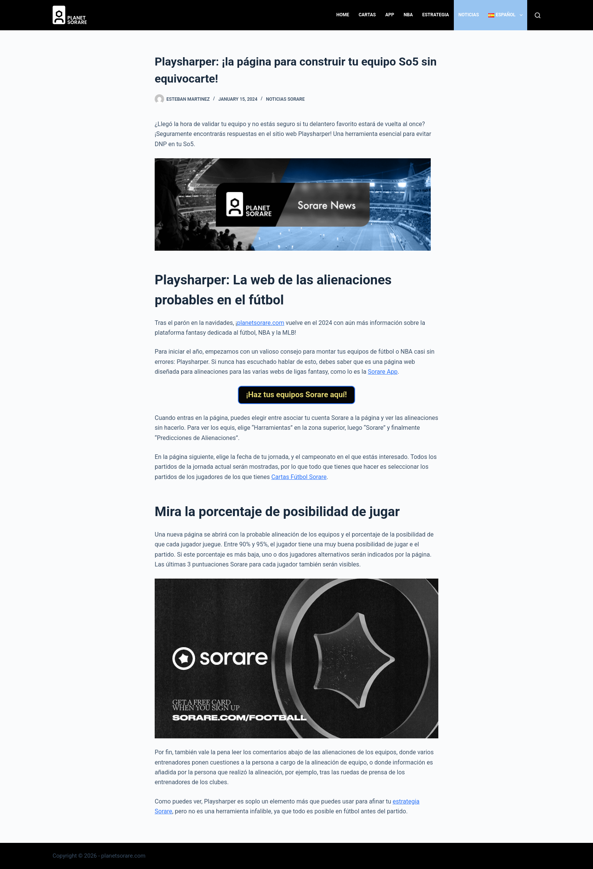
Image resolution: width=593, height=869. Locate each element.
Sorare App (383, 371)
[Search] (537, 15)
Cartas (367, 14)
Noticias (468, 14)
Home (342, 14)
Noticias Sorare (285, 99)
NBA (408, 14)
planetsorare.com (260, 322)
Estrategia (435, 14)
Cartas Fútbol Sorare (298, 480)
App (389, 14)
